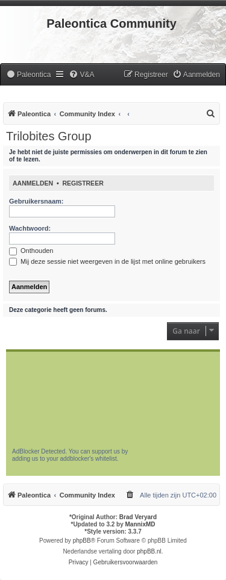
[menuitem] (28, 75)
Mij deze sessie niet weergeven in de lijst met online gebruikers (107, 261)
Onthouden (31, 250)
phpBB (82, 540)
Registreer (82, 183)
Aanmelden (33, 183)
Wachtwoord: (30, 228)
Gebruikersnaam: (36, 201)
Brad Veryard (138, 517)
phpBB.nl (149, 551)
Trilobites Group (49, 136)
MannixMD (140, 524)
